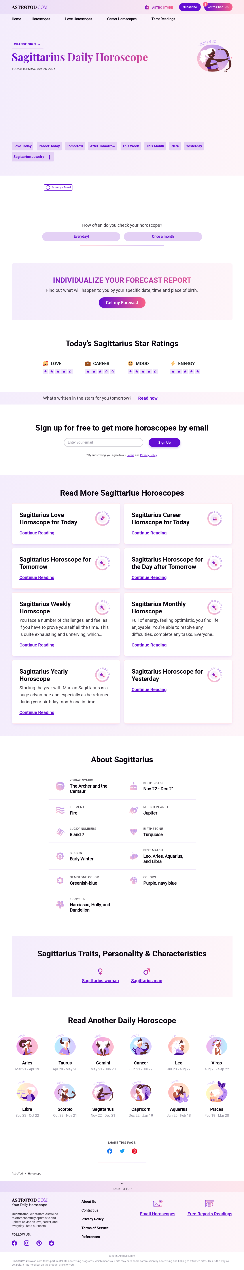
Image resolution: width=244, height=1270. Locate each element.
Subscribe (190, 7)
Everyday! (81, 236)
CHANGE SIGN (28, 44)
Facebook (109, 1151)
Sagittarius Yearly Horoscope (43, 675)
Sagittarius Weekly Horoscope (45, 607)
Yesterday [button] (194, 146)
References (90, 1236)
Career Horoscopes (121, 19)
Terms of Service (95, 1227)
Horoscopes (41, 19)
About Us (88, 1201)
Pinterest (134, 1151)
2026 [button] (175, 146)
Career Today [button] (49, 146)
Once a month (163, 236)
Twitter (122, 1151)
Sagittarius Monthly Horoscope (159, 607)
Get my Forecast (122, 302)
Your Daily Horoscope (29, 1202)
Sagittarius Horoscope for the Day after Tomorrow (167, 563)
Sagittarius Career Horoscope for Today (160, 518)
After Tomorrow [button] (102, 146)
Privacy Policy (148, 455)
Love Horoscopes (78, 19)
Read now (148, 398)
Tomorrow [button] (75, 146)
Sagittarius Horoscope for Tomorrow (55, 563)
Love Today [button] (22, 146)
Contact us (89, 1210)
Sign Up (164, 442)
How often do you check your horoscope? (122, 225)
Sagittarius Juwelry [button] (32, 157)
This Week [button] (130, 146)
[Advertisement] (122, 108)
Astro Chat (216, 6)
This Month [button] (155, 146)
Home (16, 19)
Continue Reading (36, 533)
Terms (130, 455)
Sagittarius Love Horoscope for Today (48, 518)
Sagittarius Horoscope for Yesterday (167, 675)
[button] (122, 1187)
